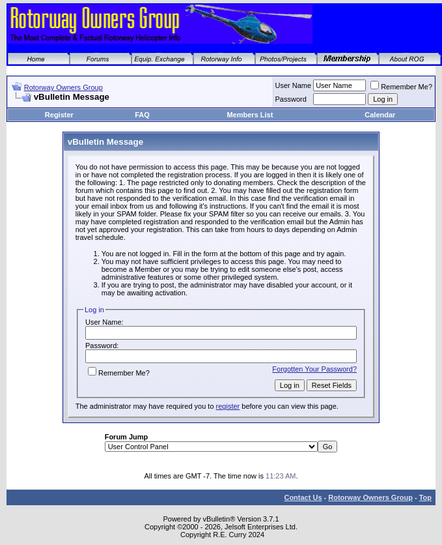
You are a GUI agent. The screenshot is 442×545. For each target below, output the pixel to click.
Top (425, 497)
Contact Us (303, 497)
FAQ (142, 115)
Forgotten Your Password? (314, 369)
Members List (250, 115)
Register (59, 115)
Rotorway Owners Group (63, 87)
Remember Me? (401, 87)
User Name (293, 85)
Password (291, 99)
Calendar (380, 115)
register (228, 406)
